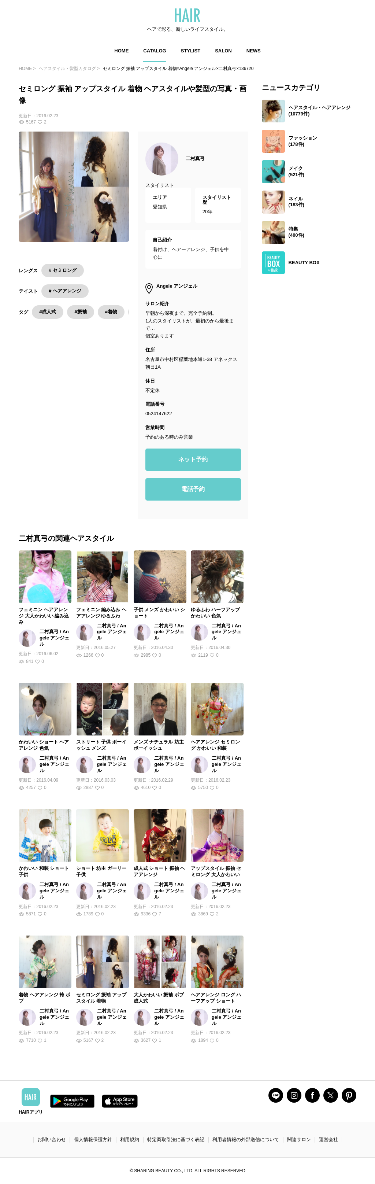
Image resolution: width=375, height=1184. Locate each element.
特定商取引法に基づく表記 (175, 1139)
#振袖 (80, 311)
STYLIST (190, 51)
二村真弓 (195, 158)
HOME (121, 51)
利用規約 (129, 1139)
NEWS (253, 51)
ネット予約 (193, 459)
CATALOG (154, 51)
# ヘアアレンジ (65, 291)
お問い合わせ (51, 1139)
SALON (223, 51)
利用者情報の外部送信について (245, 1139)
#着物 (111, 311)
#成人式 (47, 311)
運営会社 (328, 1139)
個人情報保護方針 (93, 1139)
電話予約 (193, 489)
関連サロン (299, 1139)
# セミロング (63, 270)
